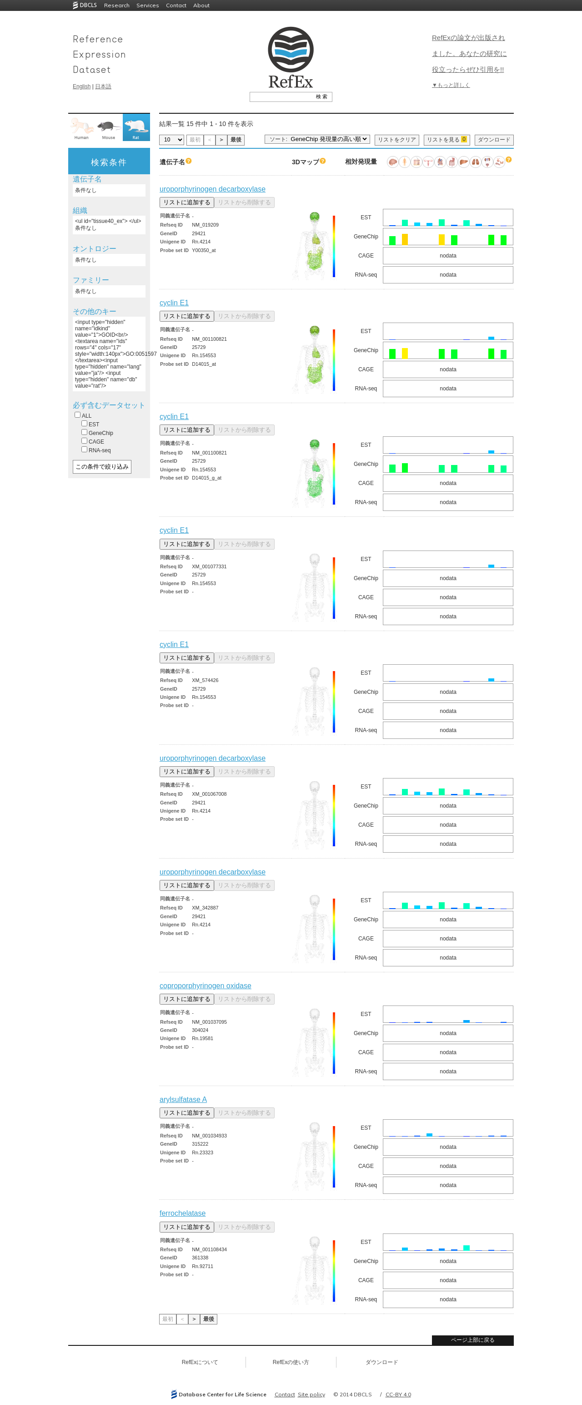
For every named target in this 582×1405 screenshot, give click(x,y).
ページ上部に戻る (473, 1340)
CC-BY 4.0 (398, 1394)
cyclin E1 (174, 303)
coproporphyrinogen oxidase (205, 986)
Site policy (311, 1394)
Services (147, 5)
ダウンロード (494, 139)
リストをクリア (397, 139)
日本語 (103, 86)
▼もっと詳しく (451, 85)
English (81, 86)
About (201, 5)
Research (117, 5)
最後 (236, 139)
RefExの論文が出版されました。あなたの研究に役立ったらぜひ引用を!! (469, 53)
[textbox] (280, 96)
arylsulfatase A (183, 1099)
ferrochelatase (183, 1213)
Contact (176, 5)
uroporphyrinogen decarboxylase (213, 189)
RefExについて (200, 1362)
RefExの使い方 (291, 1362)
